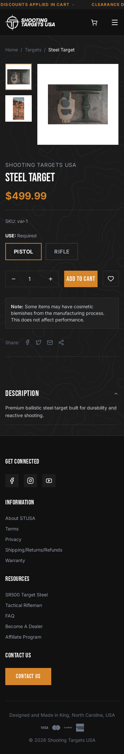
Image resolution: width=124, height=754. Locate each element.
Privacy (13, 539)
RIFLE (61, 251)
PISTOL (23, 251)
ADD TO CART (80, 279)
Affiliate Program (23, 637)
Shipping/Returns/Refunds (33, 550)
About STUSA (20, 518)
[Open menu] (115, 22)
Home (11, 49)
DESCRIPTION (62, 393)
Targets (33, 49)
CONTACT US (28, 676)
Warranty (15, 560)
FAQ (10, 615)
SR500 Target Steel (26, 594)
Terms (12, 528)
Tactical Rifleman (23, 605)
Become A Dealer (24, 626)
